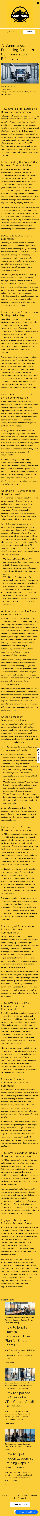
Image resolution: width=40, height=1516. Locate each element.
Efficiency (32, 92)
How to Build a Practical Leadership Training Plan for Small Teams (20, 1336)
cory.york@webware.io (13, 1277)
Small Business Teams (13, 1447)
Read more (9, 1362)
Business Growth (27, 1320)
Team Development (12, 1320)
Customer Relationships (22, 1383)
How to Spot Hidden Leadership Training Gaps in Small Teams (19, 1461)
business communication (19, 92)
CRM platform (10, 1388)
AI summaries (6, 94)
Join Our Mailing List (20, 1504)
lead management (11, 1385)
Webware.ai (21, 1498)
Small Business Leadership (24, 1317)
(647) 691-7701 (14, 32)
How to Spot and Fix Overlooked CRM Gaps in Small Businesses (19, 1399)
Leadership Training (12, 1323)
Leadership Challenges (22, 1444)
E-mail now (29, 32)
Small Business (22, 1388)
